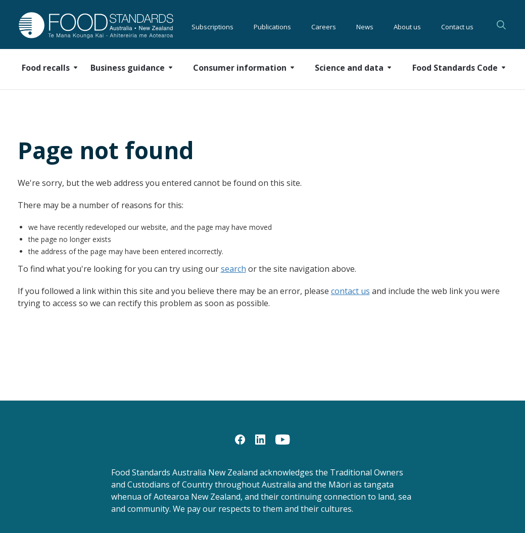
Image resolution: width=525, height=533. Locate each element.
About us (407, 25)
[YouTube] (282, 439)
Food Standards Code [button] (455, 67)
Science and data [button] (349, 67)
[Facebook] (240, 439)
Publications (272, 25)
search (233, 268)
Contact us (457, 25)
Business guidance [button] (127, 67)
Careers (323, 25)
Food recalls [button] (46, 67)
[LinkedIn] (260, 439)
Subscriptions (212, 25)
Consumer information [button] (240, 67)
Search (501, 25)
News (364, 25)
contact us (350, 291)
